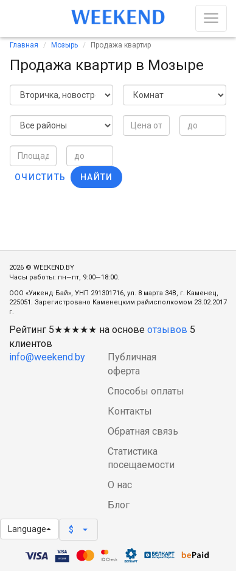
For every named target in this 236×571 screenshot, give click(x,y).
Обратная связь (143, 431)
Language (29, 529)
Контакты (130, 411)
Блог (119, 505)
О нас (120, 485)
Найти (96, 177)
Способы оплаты (146, 391)
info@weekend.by (47, 357)
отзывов (167, 329)
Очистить (40, 177)
